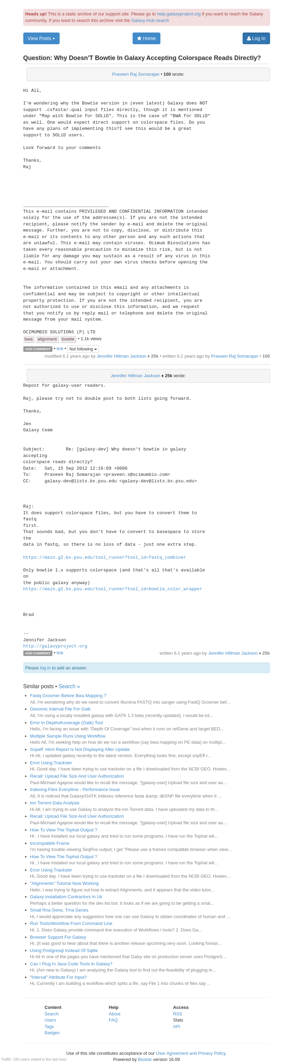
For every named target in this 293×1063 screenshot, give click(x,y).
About (115, 1013)
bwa (29, 339)
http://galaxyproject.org (55, 646)
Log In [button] (256, 38)
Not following (83, 349)
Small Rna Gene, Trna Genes (59, 910)
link (60, 348)
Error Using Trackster (51, 762)
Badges (52, 1032)
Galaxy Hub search (150, 20)
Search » (69, 686)
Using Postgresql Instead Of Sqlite (64, 950)
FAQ (113, 1020)
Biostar (145, 1059)
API (176, 1026)
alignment (47, 339)
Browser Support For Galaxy (58, 937)
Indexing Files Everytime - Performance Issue (75, 789)
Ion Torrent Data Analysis (55, 802)
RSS (177, 1013)
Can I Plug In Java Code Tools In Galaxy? (71, 963)
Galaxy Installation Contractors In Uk (66, 896)
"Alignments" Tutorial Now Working (64, 883)
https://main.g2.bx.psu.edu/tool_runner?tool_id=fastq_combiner (104, 558)
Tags (49, 1026)
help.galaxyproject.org (178, 13)
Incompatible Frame (50, 843)
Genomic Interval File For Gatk (60, 709)
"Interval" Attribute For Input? (58, 977)
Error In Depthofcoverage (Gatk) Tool (66, 722)
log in (45, 667)
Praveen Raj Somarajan (135, 74)
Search (52, 1013)
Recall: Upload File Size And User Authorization (77, 776)
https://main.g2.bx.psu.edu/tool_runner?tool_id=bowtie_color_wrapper (113, 589)
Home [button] (146, 38)
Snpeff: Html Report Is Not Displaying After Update (80, 749)
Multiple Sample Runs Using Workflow (68, 736)
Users (50, 1020)
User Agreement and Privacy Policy (190, 1053)
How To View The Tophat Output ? (63, 829)
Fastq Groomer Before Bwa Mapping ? (68, 695)
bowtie (68, 339)
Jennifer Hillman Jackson (121, 356)
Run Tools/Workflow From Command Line (71, 923)
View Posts (42, 38)
